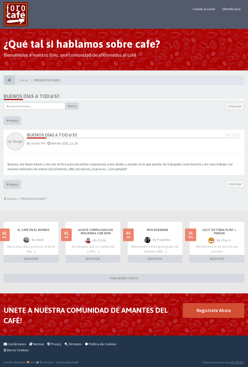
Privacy (54, 344)
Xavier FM (38, 143)
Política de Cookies (100, 344)
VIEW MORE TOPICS (124, 278)
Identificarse (231, 9)
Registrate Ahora (213, 310)
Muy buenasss (157, 230)
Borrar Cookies (16, 350)
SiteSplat (48, 362)
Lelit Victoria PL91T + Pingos (219, 231)
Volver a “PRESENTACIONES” (25, 199)
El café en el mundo (33, 230)
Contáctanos (15, 344)
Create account (204, 9)
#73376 (233, 135)
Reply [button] (12, 120)
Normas (36, 344)
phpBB (74, 362)
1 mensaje (234, 106)
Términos (73, 344)
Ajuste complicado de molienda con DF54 (95, 231)
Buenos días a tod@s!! (31, 96)
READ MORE (31, 258)
